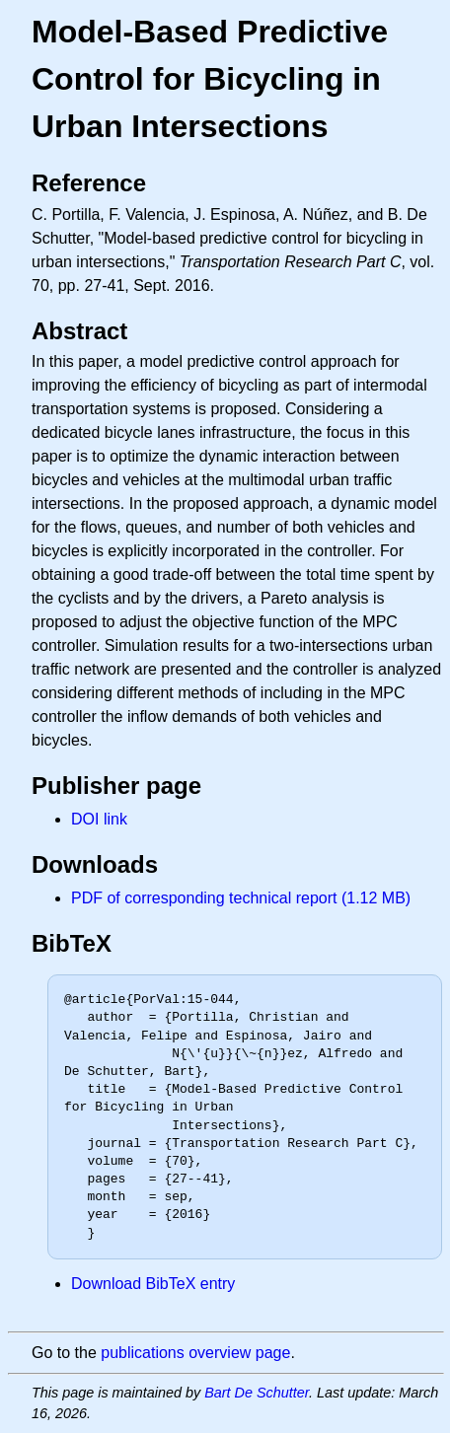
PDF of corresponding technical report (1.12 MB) (241, 898)
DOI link (99, 819)
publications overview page (195, 1352)
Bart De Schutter (256, 1392)
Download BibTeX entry (153, 1283)
